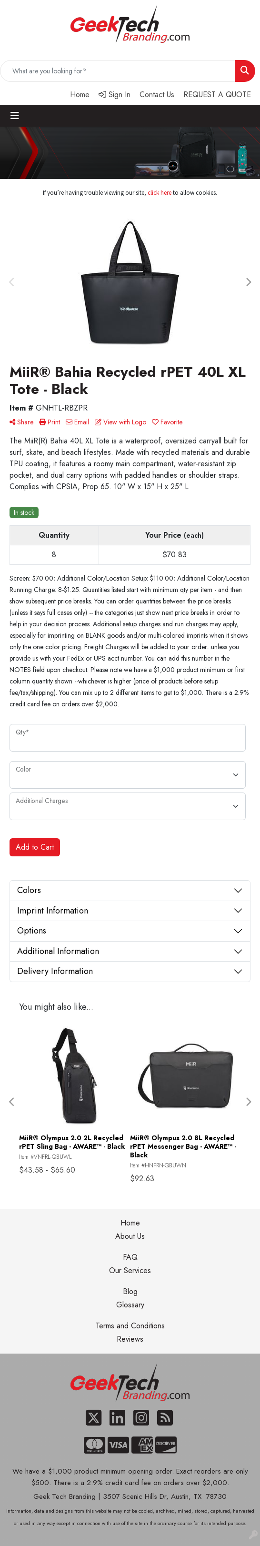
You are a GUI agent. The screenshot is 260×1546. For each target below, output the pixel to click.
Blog (130, 1291)
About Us (130, 1236)
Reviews (130, 1339)
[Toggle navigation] (15, 116)
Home (130, 1222)
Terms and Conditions (130, 1325)
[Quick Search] (117, 71)
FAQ (130, 1257)
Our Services (130, 1270)
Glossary (130, 1304)
